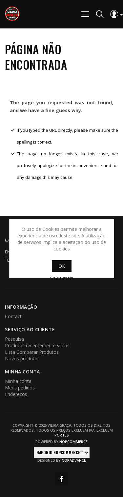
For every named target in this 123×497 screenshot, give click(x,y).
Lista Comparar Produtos (32, 352)
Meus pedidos (20, 388)
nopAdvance (74, 460)
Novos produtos (22, 358)
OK (61, 266)
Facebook (61, 479)
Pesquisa (14, 339)
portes (61, 435)
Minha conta (18, 381)
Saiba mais (61, 278)
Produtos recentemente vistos (37, 345)
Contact (13, 316)
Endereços (16, 394)
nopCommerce (73, 441)
